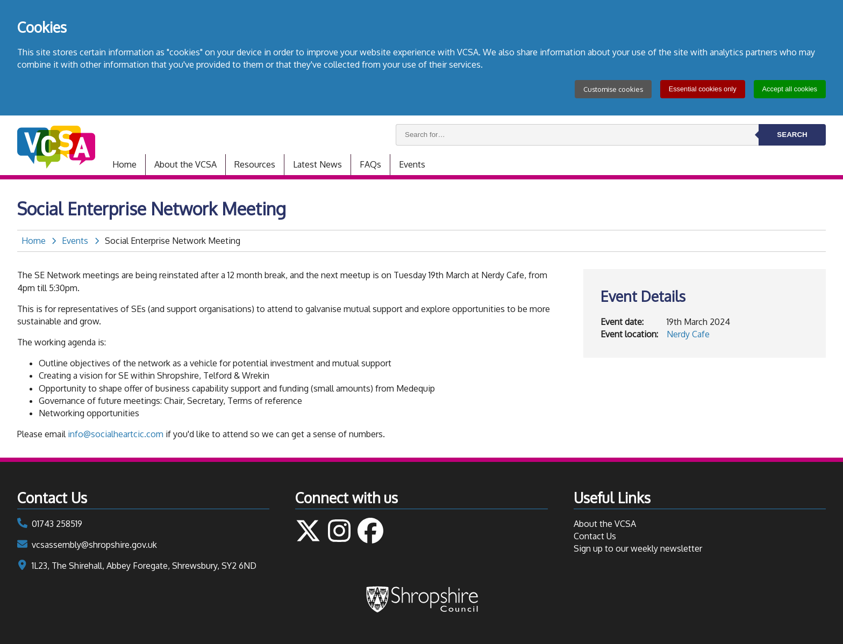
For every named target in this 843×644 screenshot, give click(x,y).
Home (124, 164)
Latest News (317, 164)
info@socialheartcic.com (115, 434)
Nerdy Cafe (688, 334)
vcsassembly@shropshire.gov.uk (94, 544)
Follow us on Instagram (339, 531)
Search (792, 135)
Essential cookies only (703, 89)
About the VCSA (185, 164)
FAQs (370, 164)
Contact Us (595, 536)
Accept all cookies (789, 89)
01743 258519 (57, 523)
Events (412, 164)
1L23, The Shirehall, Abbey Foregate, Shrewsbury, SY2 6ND (144, 565)
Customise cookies (613, 89)
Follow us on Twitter (308, 531)
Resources (254, 164)
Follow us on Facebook (370, 531)
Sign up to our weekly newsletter (638, 548)
